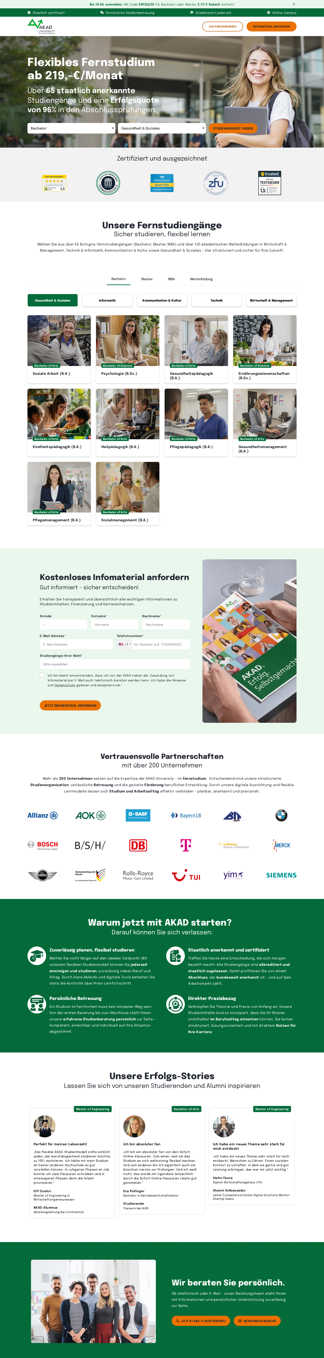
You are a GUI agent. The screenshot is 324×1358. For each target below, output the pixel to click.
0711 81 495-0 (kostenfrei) (201, 1321)
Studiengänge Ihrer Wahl (61, 655)
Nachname (151, 616)
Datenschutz (65, 685)
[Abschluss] (71, 128)
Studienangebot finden (233, 128)
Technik (217, 300)
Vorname (99, 616)
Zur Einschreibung (223, 26)
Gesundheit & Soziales (52, 300)
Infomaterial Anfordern (271, 26)
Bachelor (118, 278)
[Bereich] (162, 128)
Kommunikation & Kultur (162, 300)
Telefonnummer (130, 636)
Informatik (107, 300)
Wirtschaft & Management (271, 300)
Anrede (46, 616)
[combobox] (124, 644)
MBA (171, 279)
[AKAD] (41, 26)
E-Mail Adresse (53, 636)
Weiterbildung (201, 279)
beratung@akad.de (257, 1321)
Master (147, 279)
